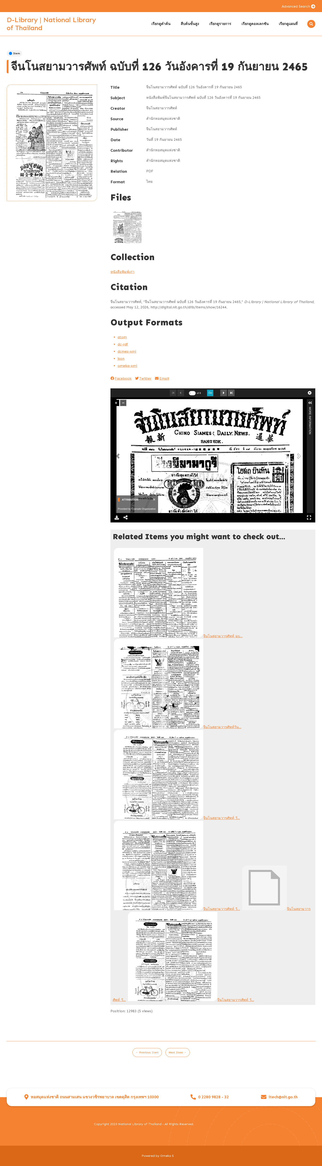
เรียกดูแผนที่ (288, 24)
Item (14, 53)
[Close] (153, 499)
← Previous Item (147, 1052)
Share (125, 517)
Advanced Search (296, 6)
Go (210, 392)
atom (122, 337)
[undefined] (192, 393)
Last (231, 392)
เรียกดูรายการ (220, 24)
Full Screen (309, 517)
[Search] (311, 24)
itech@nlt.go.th (283, 1097)
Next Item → (177, 1052)
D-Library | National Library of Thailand (51, 24)
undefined (309, 392)
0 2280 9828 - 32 (213, 1097)
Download (116, 517)
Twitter (143, 378)
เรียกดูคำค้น (160, 24)
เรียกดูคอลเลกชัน (255, 24)
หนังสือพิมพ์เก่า (122, 272)
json (121, 358)
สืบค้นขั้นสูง (190, 24)
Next (223, 392)
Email (162, 378)
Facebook (120, 378)
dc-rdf (123, 344)
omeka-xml (127, 366)
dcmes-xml (127, 351)
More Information (309, 409)
